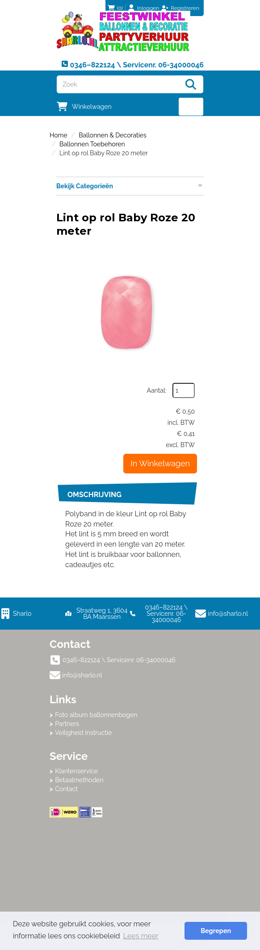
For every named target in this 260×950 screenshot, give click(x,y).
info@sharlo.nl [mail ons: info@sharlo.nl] (82, 675)
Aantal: (157, 390)
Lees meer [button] (141, 936)
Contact (66, 788)
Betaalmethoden (79, 780)
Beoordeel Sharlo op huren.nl (130, 866)
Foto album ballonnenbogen (96, 714)
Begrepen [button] (216, 930)
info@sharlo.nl (228, 613)
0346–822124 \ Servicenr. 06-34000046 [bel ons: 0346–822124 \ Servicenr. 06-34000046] (119, 660)
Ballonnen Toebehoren (92, 144)
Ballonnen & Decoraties (112, 135)
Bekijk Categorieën (130, 186)
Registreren (185, 8)
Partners (67, 723)
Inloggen (148, 8)
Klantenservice (76, 771)
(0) (115, 8)
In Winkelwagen (160, 463)
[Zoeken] (190, 84)
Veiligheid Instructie (83, 732)
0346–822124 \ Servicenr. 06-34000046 (159, 613)
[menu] (191, 107)
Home (58, 135)
